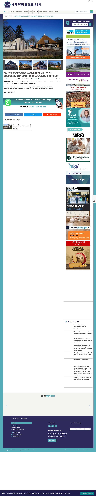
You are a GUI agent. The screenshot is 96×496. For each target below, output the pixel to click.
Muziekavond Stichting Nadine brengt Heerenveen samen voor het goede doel (83, 347)
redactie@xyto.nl (17, 478)
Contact (56, 11)
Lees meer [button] (67, 493)
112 (7, 11)
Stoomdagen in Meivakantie (81, 386)
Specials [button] (35, 11)
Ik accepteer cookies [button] (87, 493)
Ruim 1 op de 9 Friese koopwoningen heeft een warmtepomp (80, 326)
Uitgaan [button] (45, 11)
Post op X (32, 115)
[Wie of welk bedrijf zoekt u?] (80, 24)
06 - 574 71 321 (39, 107)
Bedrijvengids (19, 11)
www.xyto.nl (16, 480)
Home (6, 16)
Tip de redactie (52, 115)
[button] (4, 65)
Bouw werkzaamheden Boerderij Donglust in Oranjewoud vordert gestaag (22, 126)
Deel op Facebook (14, 115)
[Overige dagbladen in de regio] (80, 473)
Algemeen (12, 11)
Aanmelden (52, 484)
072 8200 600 (16, 476)
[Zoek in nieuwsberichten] (82, 11)
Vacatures (51, 11)
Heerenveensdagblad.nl (27, 4)
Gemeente (25, 11)
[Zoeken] (91, 11)
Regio (30, 11)
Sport (40, 11)
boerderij (34, 79)
